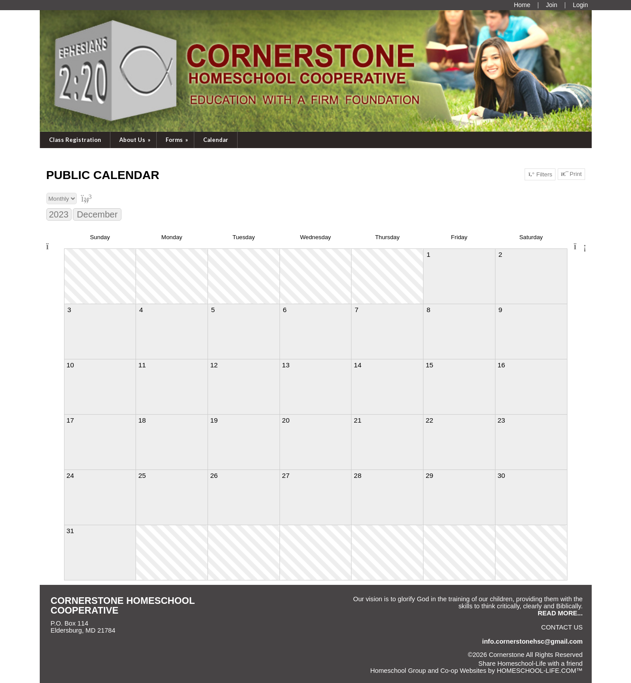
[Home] (522, 4)
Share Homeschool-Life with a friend (530, 663)
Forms (177, 139)
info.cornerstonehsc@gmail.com (532, 641)
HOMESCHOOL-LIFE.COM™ (540, 670)
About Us (135, 139)
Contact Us (562, 627)
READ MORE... (560, 613)
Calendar (215, 139)
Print (571, 174)
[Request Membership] (551, 4)
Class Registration (75, 139)
